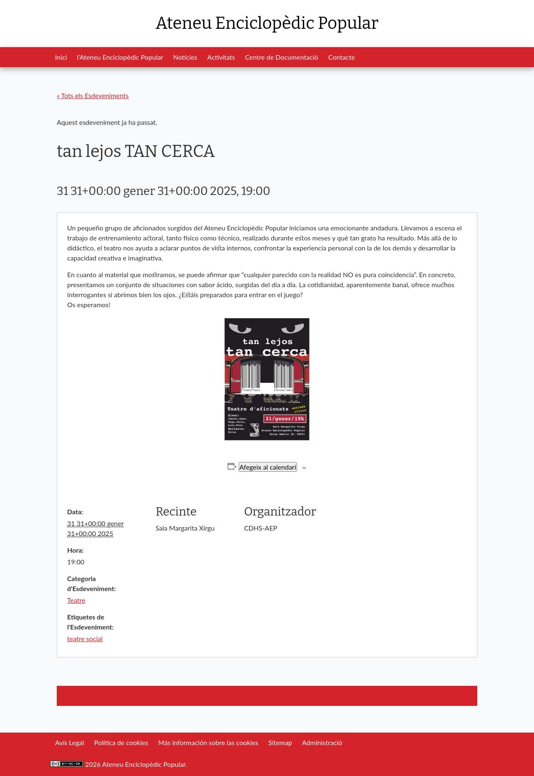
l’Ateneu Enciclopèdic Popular (120, 57)
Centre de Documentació (281, 57)
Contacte (341, 57)
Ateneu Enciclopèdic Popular (267, 23)
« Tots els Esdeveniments (93, 95)
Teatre (76, 600)
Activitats (221, 57)
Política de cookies (121, 742)
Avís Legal (69, 742)
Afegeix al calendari (267, 467)
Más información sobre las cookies (208, 742)
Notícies (185, 57)
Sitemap (280, 742)
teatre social (85, 638)
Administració (322, 742)
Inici (61, 57)
